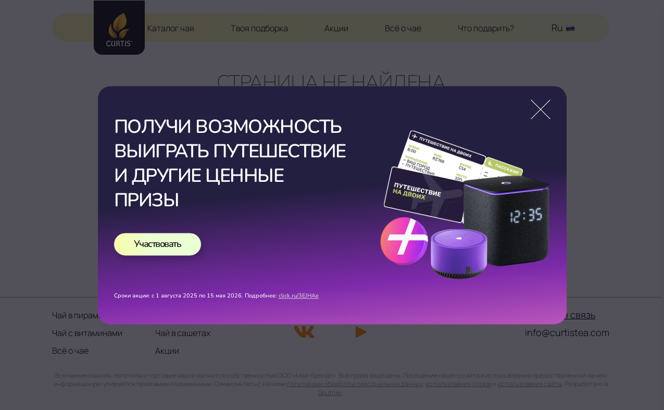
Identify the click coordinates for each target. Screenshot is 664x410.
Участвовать (157, 244)
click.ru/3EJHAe (299, 296)
